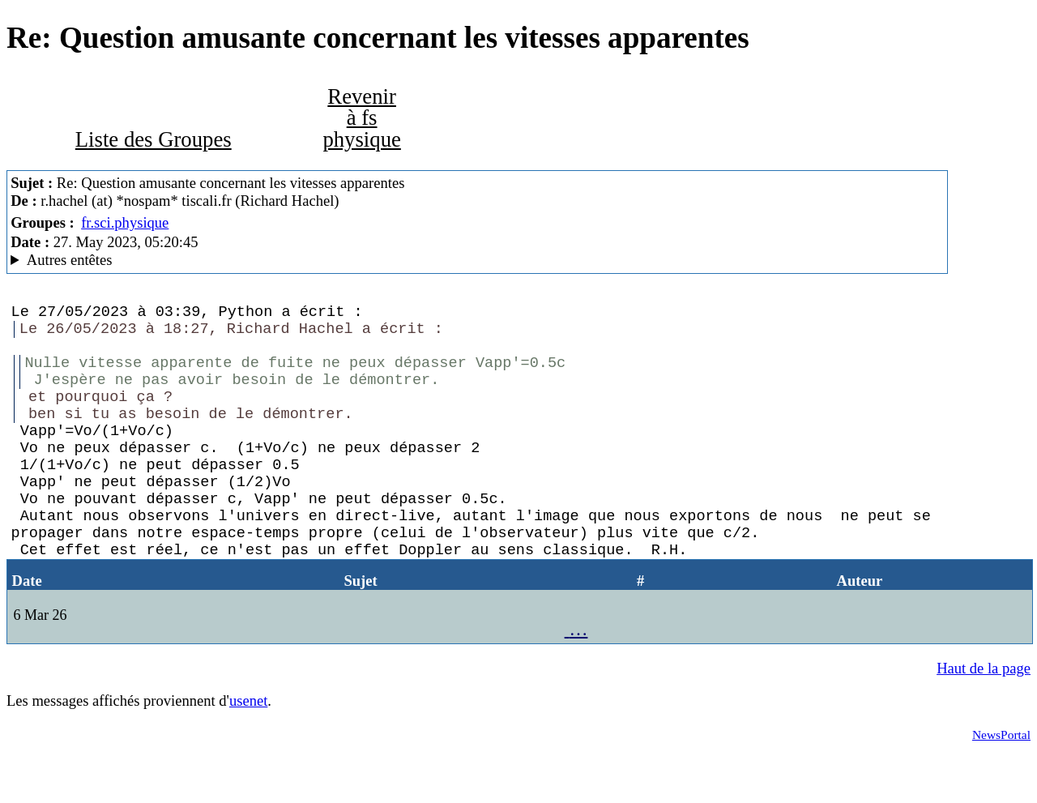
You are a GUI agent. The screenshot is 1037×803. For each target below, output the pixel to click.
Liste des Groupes (153, 139)
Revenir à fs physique (361, 118)
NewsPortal (1001, 783)
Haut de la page (984, 716)
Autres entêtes (70, 259)
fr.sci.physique (125, 222)
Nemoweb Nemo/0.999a (477, 260)
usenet (248, 749)
